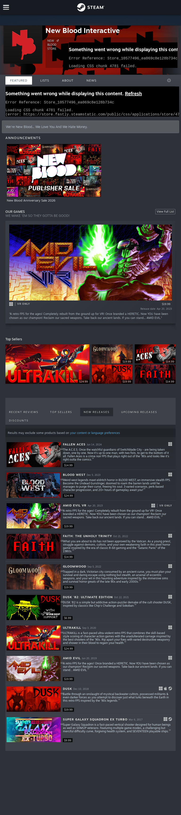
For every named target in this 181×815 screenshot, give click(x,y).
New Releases (97, 414)
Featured (18, 80)
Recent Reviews (23, 414)
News (91, 80)
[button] (90, 457)
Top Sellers (61, 414)
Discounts (19, 423)
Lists (44, 80)
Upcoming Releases (139, 414)
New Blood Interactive (82, 30)
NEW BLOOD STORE (53, 44)
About (68, 80)
